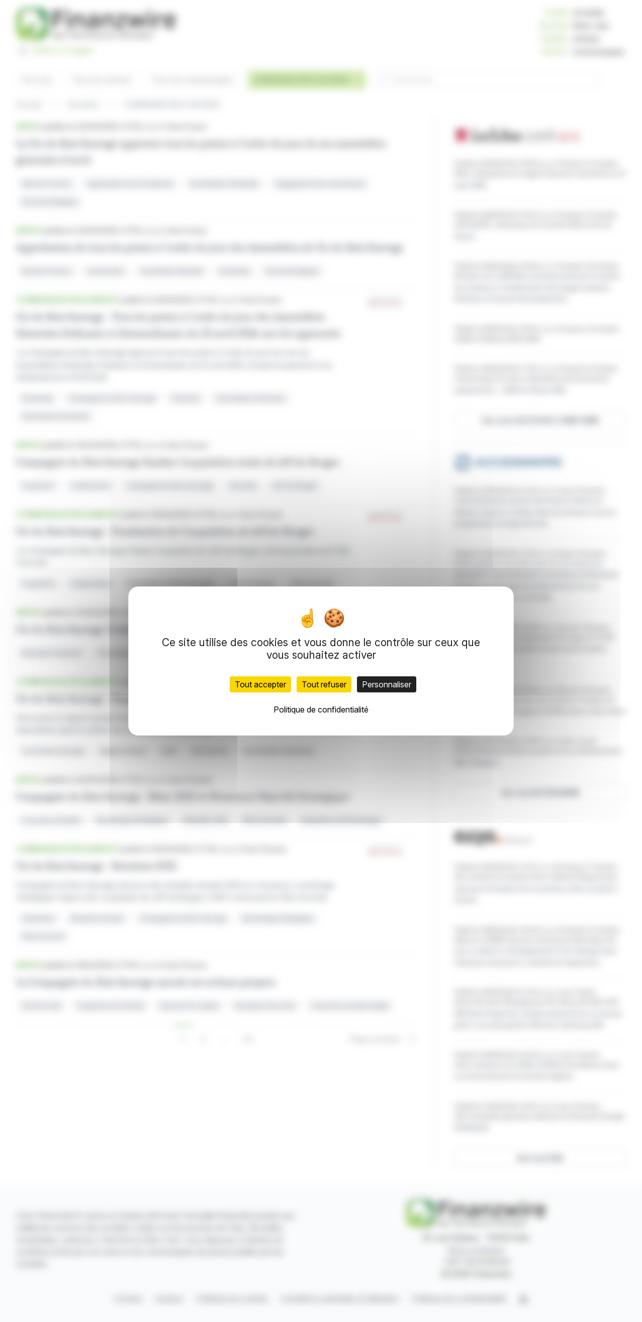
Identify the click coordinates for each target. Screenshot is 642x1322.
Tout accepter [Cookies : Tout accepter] (260, 684)
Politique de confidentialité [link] (321, 709)
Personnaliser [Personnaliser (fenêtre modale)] (386, 684)
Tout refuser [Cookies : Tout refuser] (324, 684)
